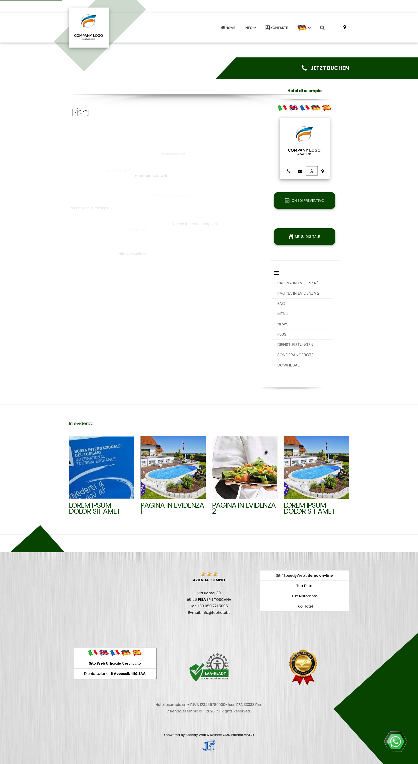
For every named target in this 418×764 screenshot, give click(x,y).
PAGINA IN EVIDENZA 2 (298, 293)
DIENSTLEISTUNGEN (295, 344)
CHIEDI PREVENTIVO (304, 200)
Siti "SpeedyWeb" (291, 575)
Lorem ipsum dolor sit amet (94, 508)
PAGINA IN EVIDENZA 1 (298, 283)
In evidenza (81, 424)
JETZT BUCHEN (325, 68)
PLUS (281, 334)
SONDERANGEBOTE (295, 355)
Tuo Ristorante (304, 596)
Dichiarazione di (115, 673)
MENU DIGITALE (304, 236)
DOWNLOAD (288, 365)
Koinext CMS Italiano (227, 734)
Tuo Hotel (304, 606)
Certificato (115, 663)
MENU (282, 314)
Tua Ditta (304, 585)
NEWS (282, 324)
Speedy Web (196, 734)
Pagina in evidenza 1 (172, 508)
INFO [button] (250, 28)
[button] (304, 27)
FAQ (281, 303)
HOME (228, 27)
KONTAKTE (277, 27)
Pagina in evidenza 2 (244, 508)
